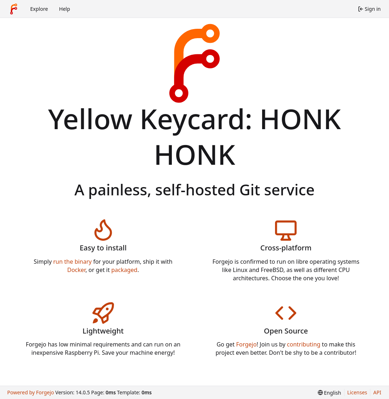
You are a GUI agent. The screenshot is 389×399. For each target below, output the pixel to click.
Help (64, 8)
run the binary (72, 262)
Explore (39, 8)
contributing (303, 344)
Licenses (357, 392)
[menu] (329, 392)
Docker (76, 270)
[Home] (14, 9)
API (377, 392)
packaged (124, 270)
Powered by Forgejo (30, 392)
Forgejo (246, 344)
